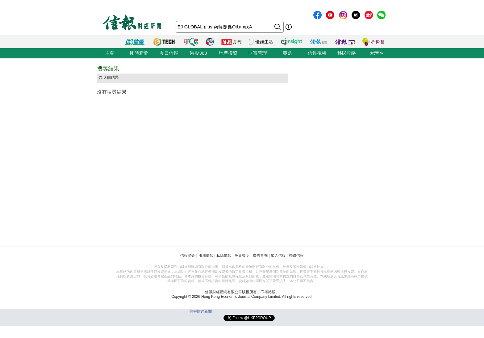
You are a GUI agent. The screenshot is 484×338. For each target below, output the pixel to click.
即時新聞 (139, 53)
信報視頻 (317, 53)
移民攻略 (346, 53)
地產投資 (228, 53)
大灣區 (376, 53)
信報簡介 (187, 255)
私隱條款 (223, 255)
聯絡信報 (296, 255)
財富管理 (257, 53)
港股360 (198, 53)
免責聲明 (242, 255)
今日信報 (169, 53)
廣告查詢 (260, 255)
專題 (287, 53)
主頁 (109, 53)
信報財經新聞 (201, 311)
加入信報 (278, 255)
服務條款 (205, 255)
